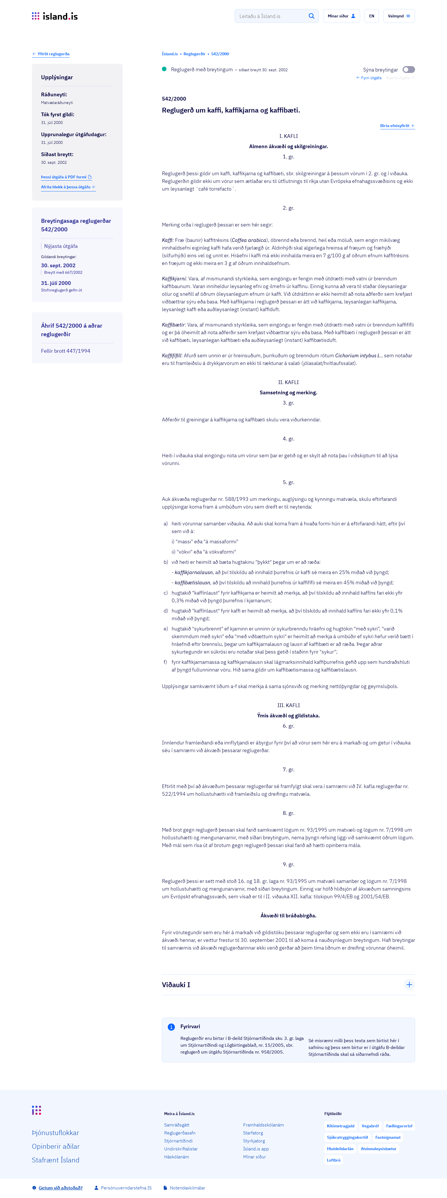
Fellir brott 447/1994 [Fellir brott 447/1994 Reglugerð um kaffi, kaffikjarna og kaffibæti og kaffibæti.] (65, 351)
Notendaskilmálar (187, 1188)
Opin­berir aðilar (56, 1146)
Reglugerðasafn (180, 1133)
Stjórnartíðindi (178, 1141)
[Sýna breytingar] (389, 69)
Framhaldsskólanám (263, 1125)
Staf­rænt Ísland (56, 1159)
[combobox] (277, 16)
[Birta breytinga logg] (77, 307)
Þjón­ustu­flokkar (55, 1132)
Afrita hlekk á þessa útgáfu (68, 186)
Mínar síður (254, 1157)
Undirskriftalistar (181, 1149)
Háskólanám (176, 1157)
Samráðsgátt (176, 1125)
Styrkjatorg (254, 1141)
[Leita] (311, 16)
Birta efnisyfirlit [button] (397, 125)
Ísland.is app (256, 1149)
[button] (341, 16)
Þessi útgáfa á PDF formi (63, 176)
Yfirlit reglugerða (54, 53)
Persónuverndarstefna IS (126, 1188)
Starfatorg (253, 1133)
